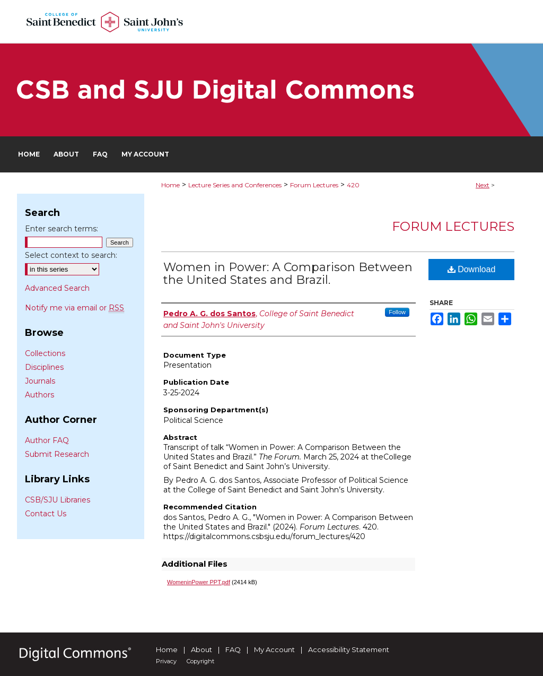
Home (170, 185)
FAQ (233, 649)
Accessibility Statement (348, 649)
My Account (274, 649)
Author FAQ (47, 440)
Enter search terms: (61, 228)
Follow (397, 312)
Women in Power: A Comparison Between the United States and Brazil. (288, 273)
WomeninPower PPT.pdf (198, 582)
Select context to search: (71, 255)
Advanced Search (57, 288)
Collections (45, 353)
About (201, 649)
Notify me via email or (74, 308)
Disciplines (44, 367)
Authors (39, 395)
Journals (40, 381)
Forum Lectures (314, 185)
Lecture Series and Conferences (235, 185)
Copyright (200, 661)
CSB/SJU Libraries (57, 500)
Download (472, 269)
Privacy (166, 661)
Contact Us (45, 513)
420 (353, 185)
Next (482, 185)
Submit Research (57, 454)
